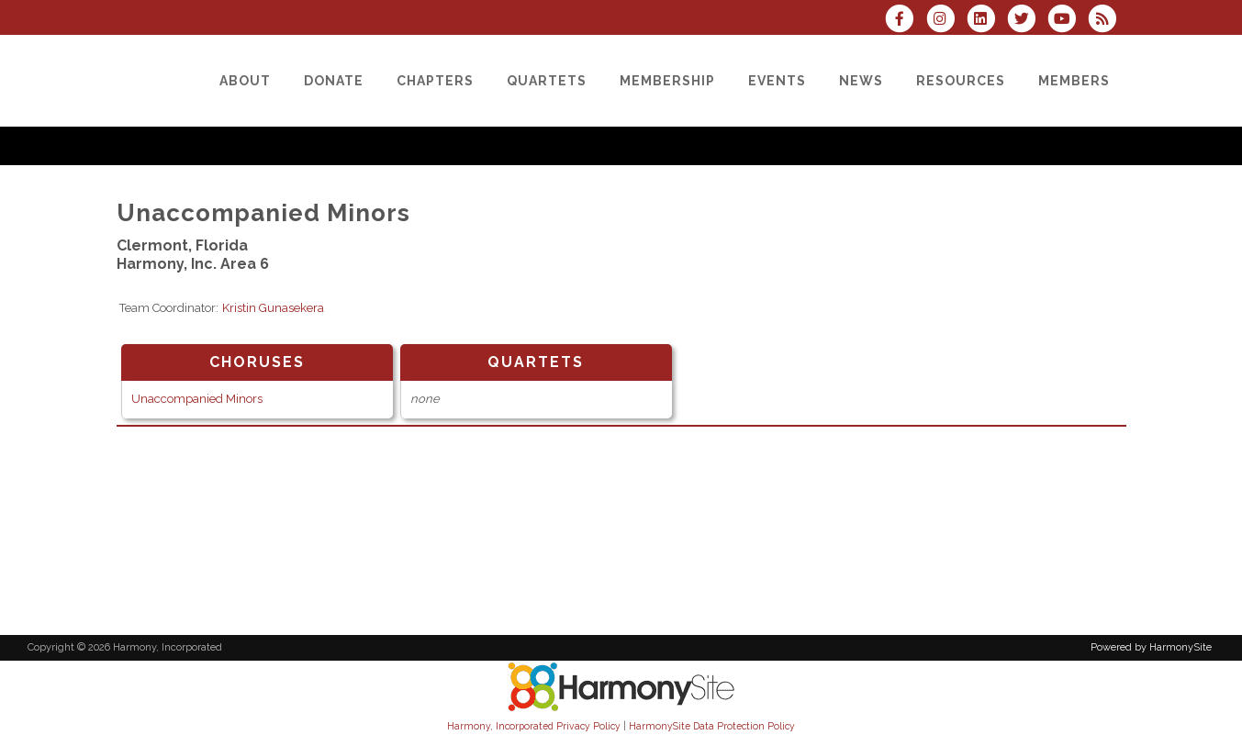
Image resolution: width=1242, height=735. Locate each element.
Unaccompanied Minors (197, 399)
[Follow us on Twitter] (1027, 21)
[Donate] (333, 81)
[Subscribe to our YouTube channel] (1067, 21)
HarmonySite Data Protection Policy (712, 725)
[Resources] (961, 81)
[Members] (1074, 81)
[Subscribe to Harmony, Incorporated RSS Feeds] (1106, 21)
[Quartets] (546, 81)
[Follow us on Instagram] (946, 21)
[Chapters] (435, 81)
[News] (861, 81)
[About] (245, 81)
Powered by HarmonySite (1151, 647)
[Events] (777, 81)
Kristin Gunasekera (273, 308)
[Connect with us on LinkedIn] (987, 21)
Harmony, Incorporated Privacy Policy (534, 725)
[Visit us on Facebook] (905, 21)
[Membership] (667, 81)
